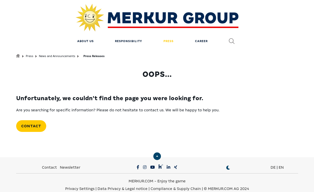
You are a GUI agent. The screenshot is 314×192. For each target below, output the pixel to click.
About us (85, 34)
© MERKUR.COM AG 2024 (226, 182)
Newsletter (70, 161)
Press (168, 34)
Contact (31, 119)
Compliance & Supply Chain (176, 182)
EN (281, 161)
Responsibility (128, 34)
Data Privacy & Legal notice (123, 182)
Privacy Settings (79, 182)
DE (273, 161)
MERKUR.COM (141, 174)
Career (201, 34)
